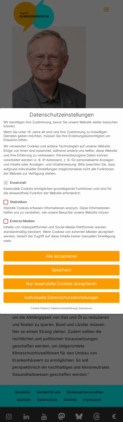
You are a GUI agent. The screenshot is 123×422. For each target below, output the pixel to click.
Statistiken (17, 202)
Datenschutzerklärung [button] (64, 308)
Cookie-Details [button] (40, 308)
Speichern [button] (61, 269)
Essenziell (16, 182)
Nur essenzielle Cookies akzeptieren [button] (61, 283)
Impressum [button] (85, 308)
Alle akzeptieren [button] (61, 256)
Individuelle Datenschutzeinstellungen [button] (61, 297)
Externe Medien (21, 221)
